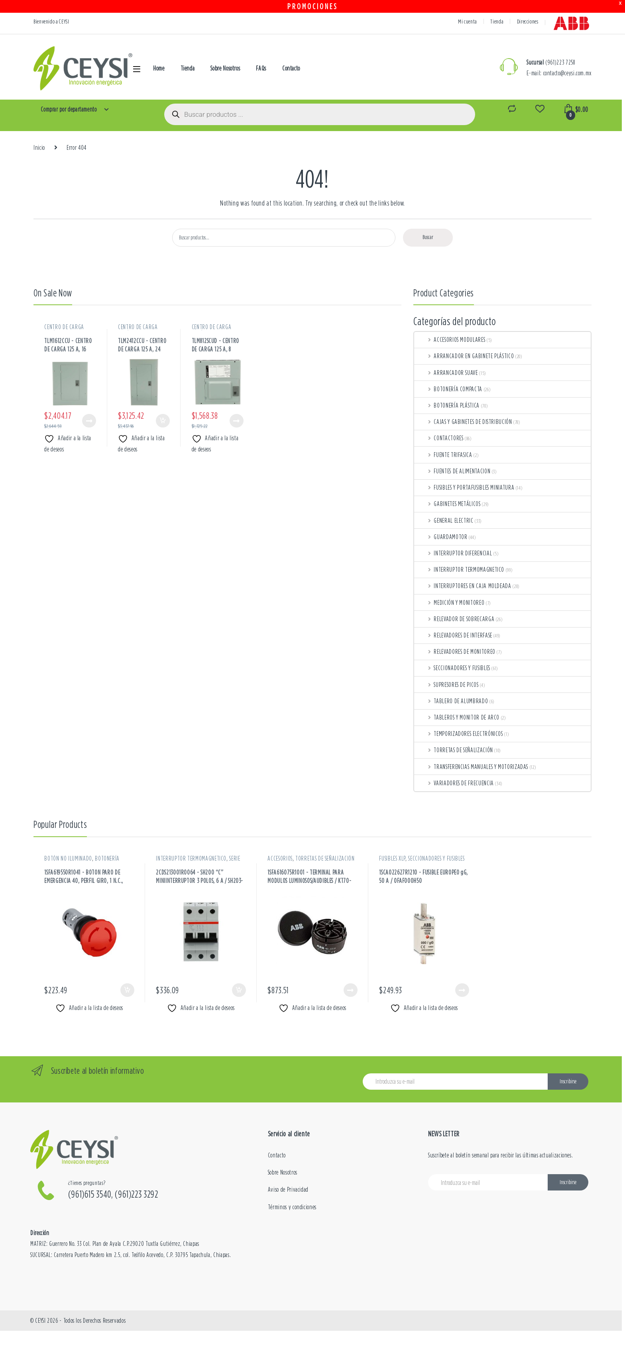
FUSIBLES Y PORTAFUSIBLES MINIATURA (467, 487)
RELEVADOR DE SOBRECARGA (457, 618)
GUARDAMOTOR (443, 536)
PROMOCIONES (312, 6)
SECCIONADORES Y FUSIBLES (455, 667)
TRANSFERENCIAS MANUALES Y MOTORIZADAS (474, 766)
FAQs (261, 68)
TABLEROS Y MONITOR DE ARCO (459, 717)
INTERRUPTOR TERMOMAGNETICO (462, 569)
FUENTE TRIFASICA (446, 454)
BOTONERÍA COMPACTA (451, 388)
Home (159, 68)
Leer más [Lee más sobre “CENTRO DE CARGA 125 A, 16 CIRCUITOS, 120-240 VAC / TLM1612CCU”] (89, 420)
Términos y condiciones (292, 1206)
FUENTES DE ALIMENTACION (455, 470)
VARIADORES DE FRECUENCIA (456, 782)
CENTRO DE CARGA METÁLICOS (64, 329)
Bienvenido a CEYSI (51, 21)
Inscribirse (568, 1081)
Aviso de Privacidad (288, 1189)
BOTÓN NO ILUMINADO (68, 858)
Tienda (496, 21)
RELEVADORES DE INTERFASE (456, 635)
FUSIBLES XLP (392, 858)
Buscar (428, 237)
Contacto (291, 68)
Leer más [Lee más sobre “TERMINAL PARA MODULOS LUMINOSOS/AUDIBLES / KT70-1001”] (351, 989)
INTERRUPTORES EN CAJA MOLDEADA (465, 585)
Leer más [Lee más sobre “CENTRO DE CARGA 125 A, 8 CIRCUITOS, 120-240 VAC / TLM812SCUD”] (237, 420)
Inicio (39, 147)
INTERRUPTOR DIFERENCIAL (456, 552)
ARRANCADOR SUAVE (449, 372)
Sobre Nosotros (225, 68)
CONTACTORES (441, 438)
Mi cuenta (467, 21)
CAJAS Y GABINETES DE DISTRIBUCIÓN (466, 421)
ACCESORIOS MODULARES (452, 339)
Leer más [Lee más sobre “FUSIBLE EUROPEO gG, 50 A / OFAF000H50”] (462, 989)
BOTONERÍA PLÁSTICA (450, 405)
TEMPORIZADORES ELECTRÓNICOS (461, 733)
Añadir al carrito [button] (163, 420)
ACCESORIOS (279, 858)
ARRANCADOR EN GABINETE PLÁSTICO (467, 356)
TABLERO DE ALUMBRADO (454, 700)
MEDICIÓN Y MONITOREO (452, 602)
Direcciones (528, 21)
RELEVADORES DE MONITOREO (457, 651)
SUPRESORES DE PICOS (449, 684)
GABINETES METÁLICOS (450, 503)
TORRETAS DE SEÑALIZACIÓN (456, 749)
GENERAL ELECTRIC (446, 520)
